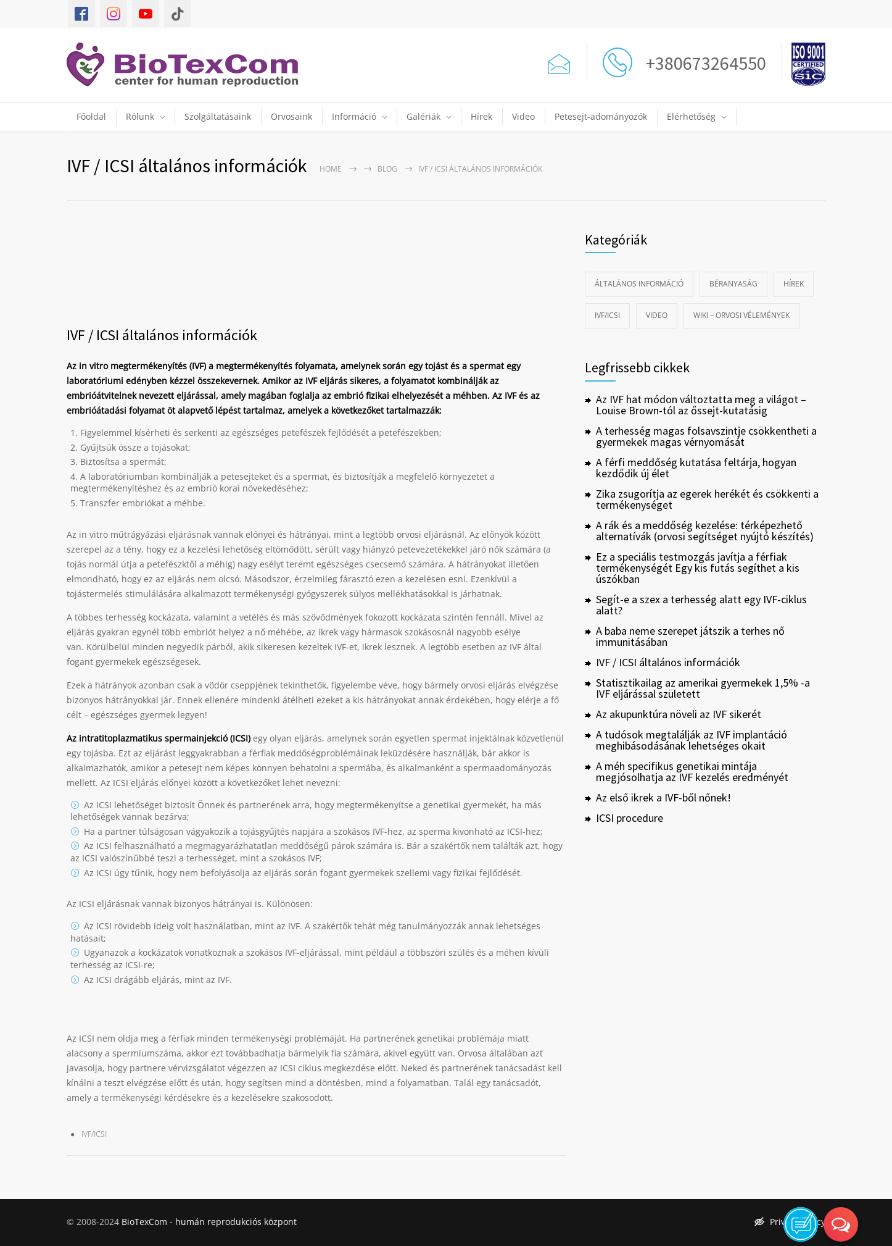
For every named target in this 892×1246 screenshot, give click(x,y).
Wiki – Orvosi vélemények (741, 315)
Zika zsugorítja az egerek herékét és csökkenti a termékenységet (707, 499)
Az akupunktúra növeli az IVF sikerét (678, 714)
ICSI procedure (629, 818)
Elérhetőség (691, 116)
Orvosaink (291, 116)
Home (331, 169)
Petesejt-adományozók (601, 116)
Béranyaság (733, 283)
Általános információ (639, 283)
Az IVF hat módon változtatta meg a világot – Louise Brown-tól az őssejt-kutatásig (701, 404)
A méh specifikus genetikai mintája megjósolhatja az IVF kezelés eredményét (692, 771)
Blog (387, 169)
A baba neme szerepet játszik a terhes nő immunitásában (690, 636)
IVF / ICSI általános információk (162, 335)
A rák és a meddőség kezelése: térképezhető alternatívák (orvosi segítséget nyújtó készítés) (705, 530)
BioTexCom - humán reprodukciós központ (209, 1221)
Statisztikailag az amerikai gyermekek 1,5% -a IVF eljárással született (703, 688)
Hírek (481, 116)
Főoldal (91, 116)
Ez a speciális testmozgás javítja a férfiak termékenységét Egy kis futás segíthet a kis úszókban (697, 568)
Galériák (423, 116)
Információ (354, 116)
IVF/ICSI (94, 1134)
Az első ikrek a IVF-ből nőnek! (663, 797)
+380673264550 (702, 63)
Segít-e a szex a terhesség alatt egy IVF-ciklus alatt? (701, 604)
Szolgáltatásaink (217, 116)
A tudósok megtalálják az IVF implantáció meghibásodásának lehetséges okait (691, 740)
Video (523, 116)
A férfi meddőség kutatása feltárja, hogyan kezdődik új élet (696, 467)
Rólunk (140, 116)
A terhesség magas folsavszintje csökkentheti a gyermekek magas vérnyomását (706, 436)
